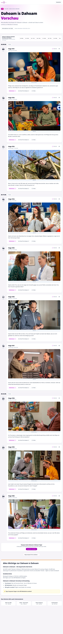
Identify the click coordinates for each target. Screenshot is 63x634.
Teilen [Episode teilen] (34, 90)
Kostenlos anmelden (31, 549)
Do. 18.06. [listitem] (55, 38)
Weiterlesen (12, 90)
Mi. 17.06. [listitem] (50, 38)
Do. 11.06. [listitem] (33, 38)
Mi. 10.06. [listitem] (27, 38)
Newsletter (58, 2)
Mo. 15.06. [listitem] (39, 38)
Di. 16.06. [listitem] (44, 38)
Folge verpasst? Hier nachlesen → (31, 554)
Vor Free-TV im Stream (23, 90)
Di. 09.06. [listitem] (21, 38)
